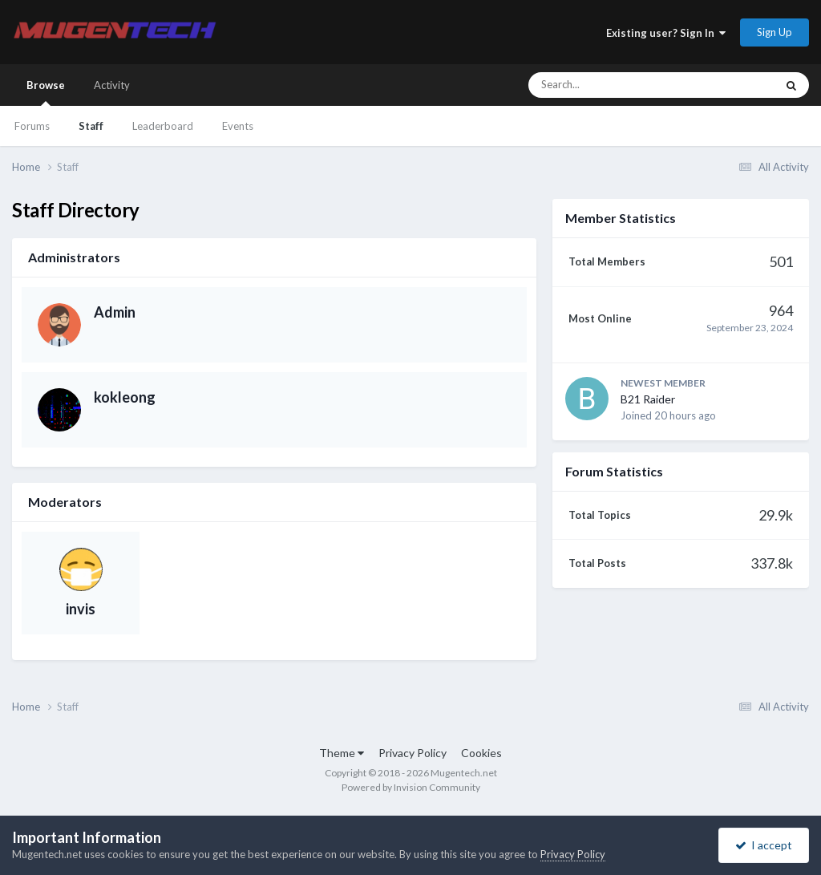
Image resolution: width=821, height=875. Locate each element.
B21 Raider (648, 399)
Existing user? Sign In (666, 32)
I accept (763, 845)
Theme (341, 753)
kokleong (125, 397)
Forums (32, 126)
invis (80, 609)
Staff (91, 126)
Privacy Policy (412, 753)
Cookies (481, 753)
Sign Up (774, 32)
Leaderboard (162, 126)
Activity (112, 85)
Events (237, 126)
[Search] (609, 85)
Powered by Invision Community (411, 787)
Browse (45, 92)
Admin (114, 312)
